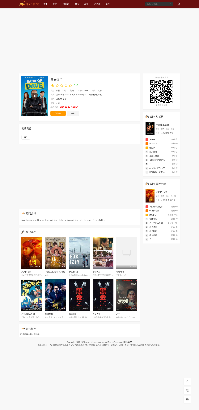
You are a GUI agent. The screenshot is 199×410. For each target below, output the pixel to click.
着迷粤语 (120, 272)
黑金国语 (73, 314)
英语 (100, 90)
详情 (102, 220)
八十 (118, 314)
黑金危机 (49, 314)
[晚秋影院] (127, 342)
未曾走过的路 (162, 124)
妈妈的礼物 (26, 272)
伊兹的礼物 (73, 272)
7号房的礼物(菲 (154, 206)
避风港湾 (151, 152)
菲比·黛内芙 (70, 94)
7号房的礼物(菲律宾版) (55, 272)
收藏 (73, 113)
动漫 (86, 4)
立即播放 (58, 113)
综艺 (77, 4)
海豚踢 (150, 139)
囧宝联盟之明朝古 (155, 172)
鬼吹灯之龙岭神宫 (155, 160)
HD (25, 137)
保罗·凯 (98, 94)
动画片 (97, 4)
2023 (86, 90)
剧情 (58, 90)
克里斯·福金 (61, 99)
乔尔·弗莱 (60, 94)
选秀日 (150, 148)
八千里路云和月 (28, 314)
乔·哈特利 (91, 94)
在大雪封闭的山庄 (155, 168)
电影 (55, 4)
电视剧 (66, 4)
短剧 (108, 4)
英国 (72, 90)
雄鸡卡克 (151, 143)
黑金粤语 (96, 314)
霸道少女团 (152, 156)
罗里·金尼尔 (81, 94)
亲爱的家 (96, 272)
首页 (46, 4)
